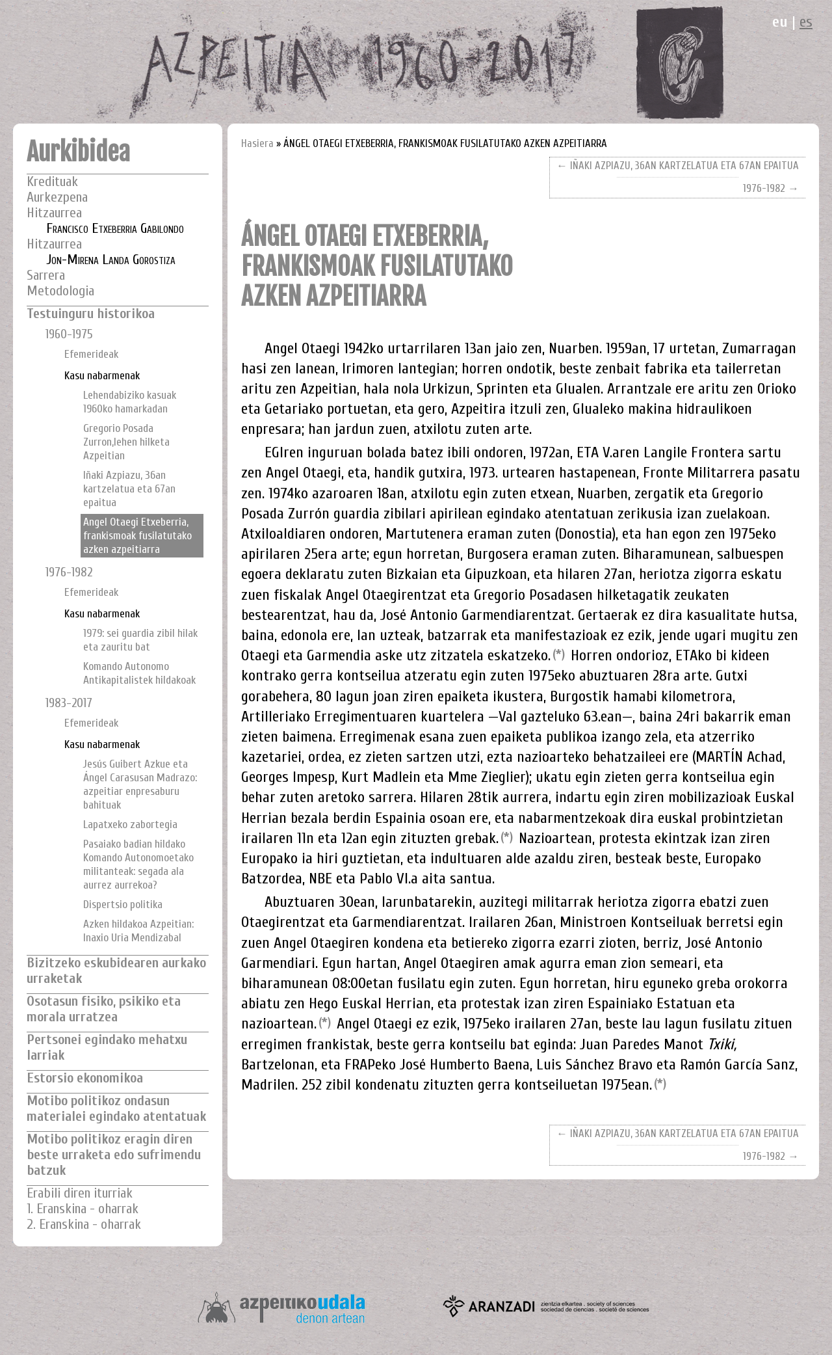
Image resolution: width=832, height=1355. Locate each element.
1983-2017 (69, 703)
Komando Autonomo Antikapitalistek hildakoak (139, 673)
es (806, 22)
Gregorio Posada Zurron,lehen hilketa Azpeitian (126, 442)
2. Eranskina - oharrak (84, 1224)
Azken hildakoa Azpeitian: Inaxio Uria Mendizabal (138, 931)
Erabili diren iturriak (80, 1193)
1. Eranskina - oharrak (82, 1209)
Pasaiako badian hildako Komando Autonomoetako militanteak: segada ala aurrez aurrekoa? (138, 864)
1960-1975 (69, 334)
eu (780, 22)
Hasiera (257, 143)
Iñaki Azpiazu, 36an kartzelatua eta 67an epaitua (129, 488)
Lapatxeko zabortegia (130, 824)
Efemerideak (91, 354)
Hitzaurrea (54, 213)
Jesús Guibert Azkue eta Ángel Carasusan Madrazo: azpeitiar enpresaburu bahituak (140, 784)
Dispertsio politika (122, 904)
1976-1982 (69, 572)
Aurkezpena (57, 197)
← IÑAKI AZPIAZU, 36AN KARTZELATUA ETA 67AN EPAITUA (677, 165)
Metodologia (60, 291)
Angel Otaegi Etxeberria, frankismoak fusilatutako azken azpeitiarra (137, 535)
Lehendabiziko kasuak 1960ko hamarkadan (129, 402)
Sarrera (46, 275)
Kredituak (52, 182)
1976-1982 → (771, 188)
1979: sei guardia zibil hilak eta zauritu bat (140, 640)
